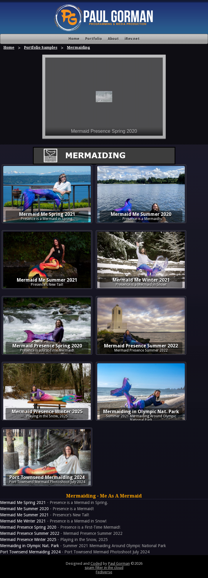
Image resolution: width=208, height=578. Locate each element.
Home (73, 39)
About (113, 39)
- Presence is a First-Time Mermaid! (60, 527)
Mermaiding (78, 48)
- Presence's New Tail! (44, 515)
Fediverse (104, 572)
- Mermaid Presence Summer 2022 (61, 533)
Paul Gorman (119, 563)
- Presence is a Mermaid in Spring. (54, 502)
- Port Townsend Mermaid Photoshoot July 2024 (75, 552)
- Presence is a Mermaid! (47, 508)
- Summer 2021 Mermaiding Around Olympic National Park (83, 545)
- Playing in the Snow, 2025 (54, 539)
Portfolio (93, 39)
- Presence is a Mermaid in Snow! (53, 521)
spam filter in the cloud (104, 567)
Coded (96, 563)
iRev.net (132, 39)
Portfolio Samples (40, 48)
